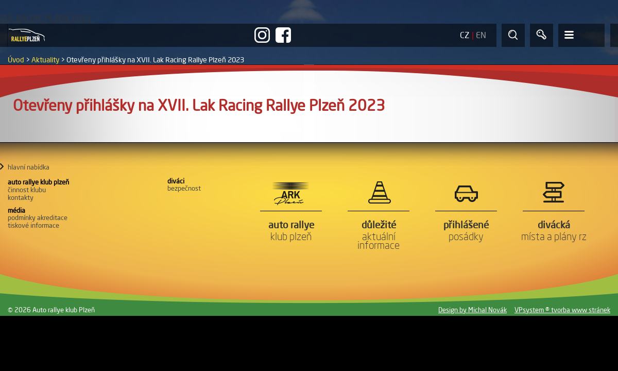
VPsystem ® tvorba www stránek (562, 310)
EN (481, 35)
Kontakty (20, 197)
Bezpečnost (184, 188)
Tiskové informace (33, 225)
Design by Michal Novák (472, 310)
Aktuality (45, 59)
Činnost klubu (27, 189)
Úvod (16, 59)
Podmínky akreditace (37, 217)
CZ (465, 35)
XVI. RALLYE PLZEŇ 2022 (46, 18)
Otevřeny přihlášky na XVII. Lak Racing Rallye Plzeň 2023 (155, 59)
